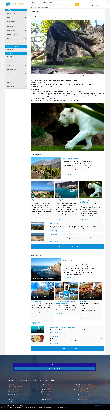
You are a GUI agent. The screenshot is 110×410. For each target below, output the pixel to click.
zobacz (55, 407)
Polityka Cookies (99, 405)
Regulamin (106, 405)
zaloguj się (94, 3)
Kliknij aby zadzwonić (54, 368)
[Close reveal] (108, 2)
